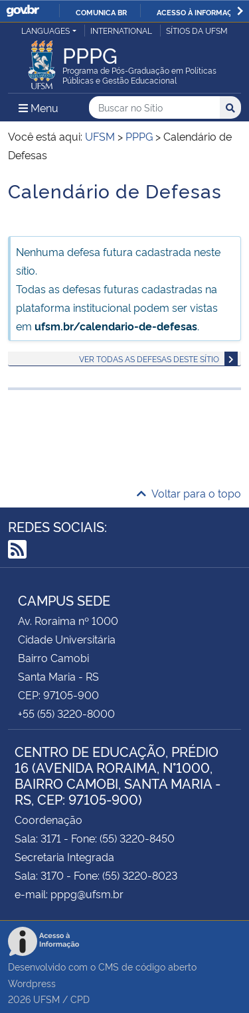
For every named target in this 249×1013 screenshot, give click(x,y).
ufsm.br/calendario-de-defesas (116, 325)
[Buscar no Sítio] (154, 107)
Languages (45, 30)
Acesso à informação (199, 12)
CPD (80, 998)
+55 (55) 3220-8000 (66, 713)
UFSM (46, 998)
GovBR (22, 11)
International (121, 30)
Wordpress (32, 983)
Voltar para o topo (189, 493)
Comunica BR (101, 12)
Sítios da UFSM (197, 30)
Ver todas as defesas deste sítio (149, 358)
